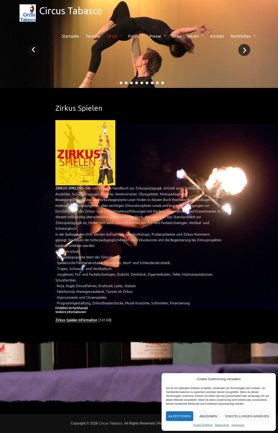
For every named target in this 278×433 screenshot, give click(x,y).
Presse (155, 36)
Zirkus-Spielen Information (76, 320)
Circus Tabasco (71, 10)
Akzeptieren (179, 416)
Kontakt (217, 36)
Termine (93, 36)
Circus (112, 36)
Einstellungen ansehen (247, 416)
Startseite (70, 36)
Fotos (133, 36)
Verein (193, 36)
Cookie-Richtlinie (203, 425)
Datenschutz (222, 425)
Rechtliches (241, 36)
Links (176, 36)
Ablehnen (208, 416)
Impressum (238, 425)
